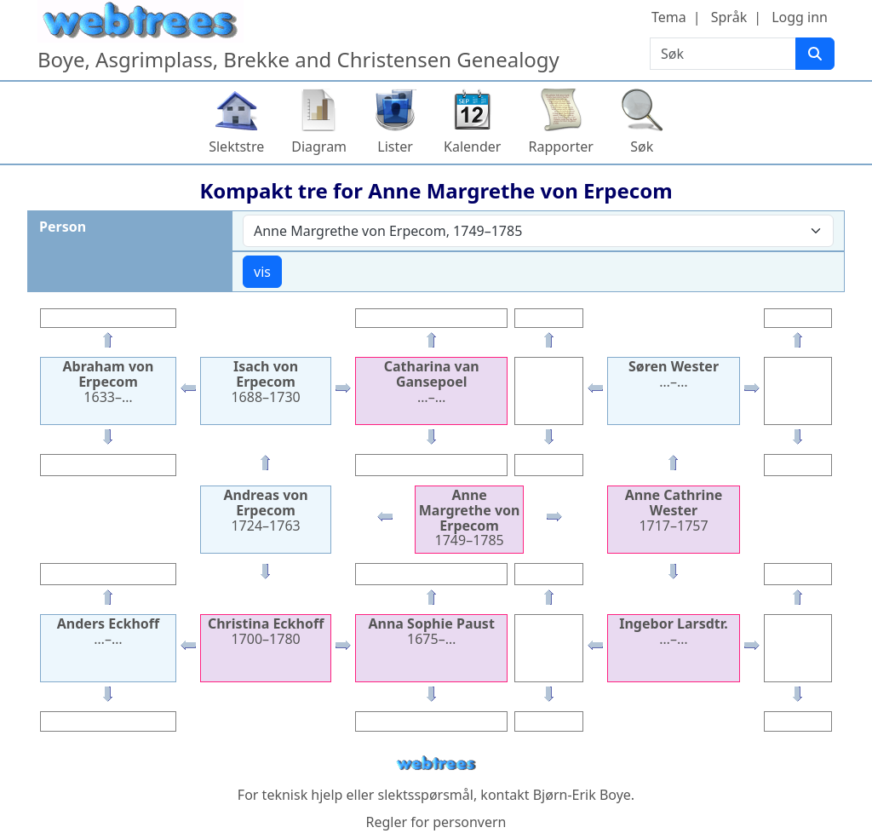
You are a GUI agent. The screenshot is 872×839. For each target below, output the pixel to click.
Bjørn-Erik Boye (582, 794)
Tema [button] (668, 17)
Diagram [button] (319, 146)
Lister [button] (395, 146)
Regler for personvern (435, 822)
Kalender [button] (472, 146)
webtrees (436, 764)
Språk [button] (729, 17)
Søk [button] (641, 146)
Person (62, 226)
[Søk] (815, 53)
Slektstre (236, 146)
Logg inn (800, 17)
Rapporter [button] (560, 146)
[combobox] (538, 230)
